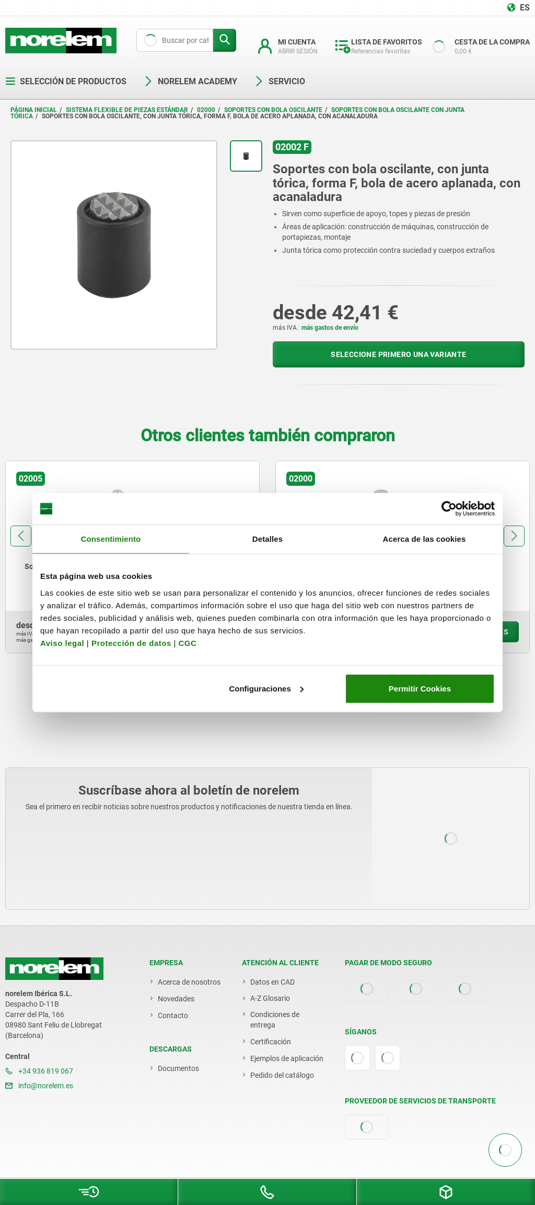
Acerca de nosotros (189, 982)
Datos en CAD (272, 982)
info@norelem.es (39, 1085)
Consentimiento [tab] (111, 538)
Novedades (176, 999)
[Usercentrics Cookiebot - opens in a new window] (449, 509)
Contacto (173, 1015)
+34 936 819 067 (39, 1071)
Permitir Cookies (420, 688)
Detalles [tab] (267, 538)
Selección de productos (65, 81)
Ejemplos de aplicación (286, 1058)
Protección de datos (131, 642)
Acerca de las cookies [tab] (424, 538)
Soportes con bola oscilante (273, 110)
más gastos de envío (329, 327)
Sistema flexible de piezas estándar (127, 110)
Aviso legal (62, 642)
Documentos (178, 1068)
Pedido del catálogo (282, 1075)
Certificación (270, 1041)
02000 (206, 110)
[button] (20, 536)
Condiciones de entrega (274, 1019)
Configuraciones (266, 688)
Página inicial (33, 110)
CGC (187, 642)
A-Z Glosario (270, 998)
